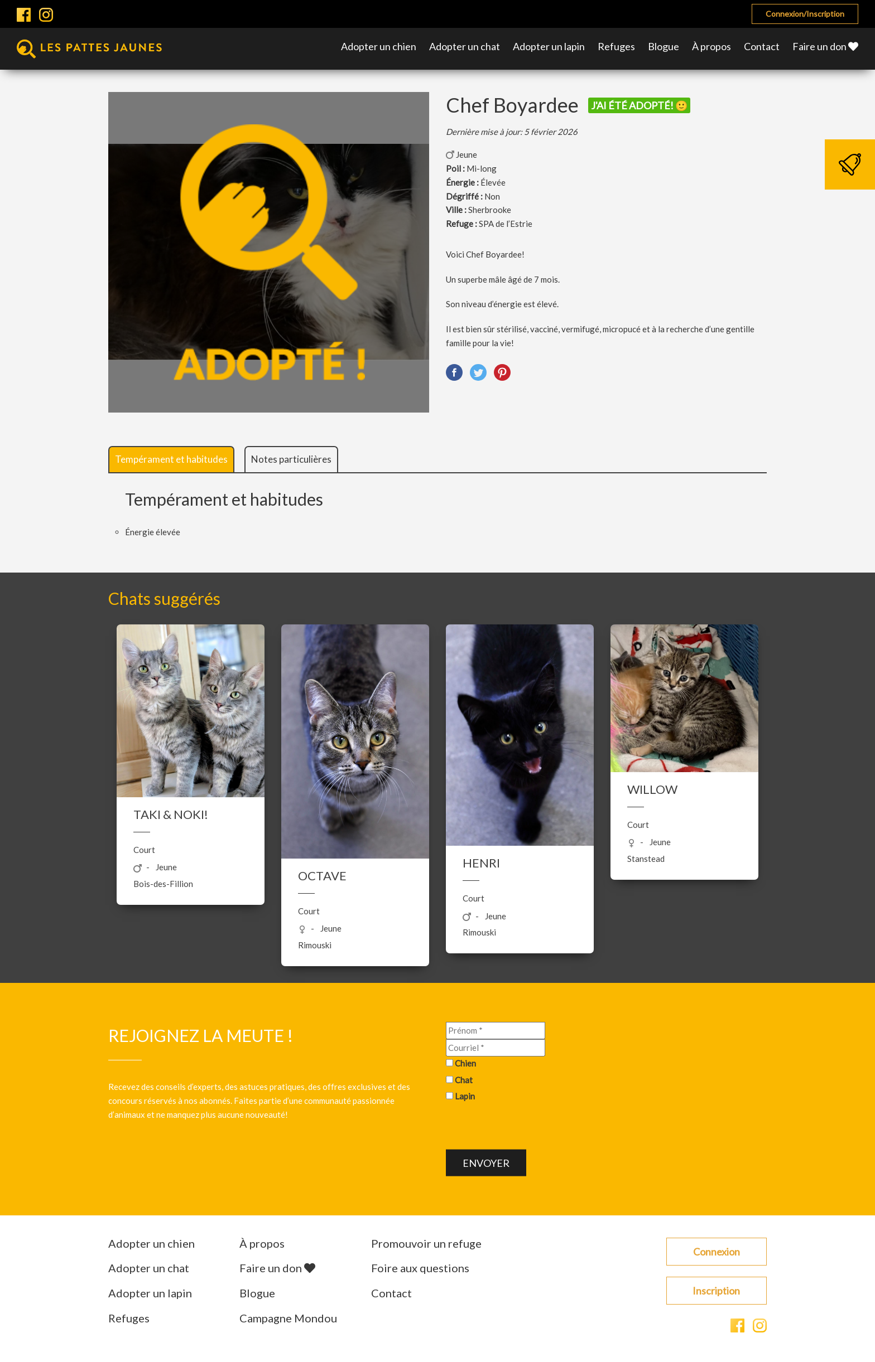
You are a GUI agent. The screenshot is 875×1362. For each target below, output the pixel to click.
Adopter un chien (378, 46)
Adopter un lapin (549, 46)
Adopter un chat (464, 46)
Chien (465, 1063)
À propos (711, 46)
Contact (762, 46)
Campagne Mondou (288, 1318)
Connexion (716, 1251)
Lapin (465, 1096)
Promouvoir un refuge (426, 1243)
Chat (464, 1079)
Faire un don (825, 46)
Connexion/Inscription (805, 13)
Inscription (716, 1291)
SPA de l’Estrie (505, 224)
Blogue (663, 46)
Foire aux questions (420, 1267)
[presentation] (531, 1128)
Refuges (616, 46)
